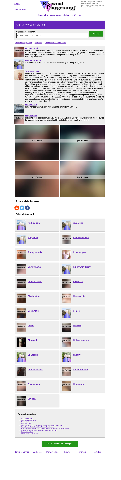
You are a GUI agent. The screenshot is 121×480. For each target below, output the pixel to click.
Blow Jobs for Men (27, 432)
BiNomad (32, 340)
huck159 (77, 325)
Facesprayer (34, 384)
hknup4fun (78, 384)
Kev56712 (78, 281)
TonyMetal (33, 237)
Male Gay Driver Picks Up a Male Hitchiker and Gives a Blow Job (41, 425)
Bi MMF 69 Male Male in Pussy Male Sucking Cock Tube (39, 430)
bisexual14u (79, 296)
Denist (31, 325)
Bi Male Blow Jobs (27, 418)
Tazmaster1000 (32, 71)
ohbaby (77, 355)
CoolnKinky (33, 311)
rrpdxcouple (34, 223)
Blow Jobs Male (26, 422)
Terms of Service (22, 452)
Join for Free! (20, 10)
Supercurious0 (80, 369)
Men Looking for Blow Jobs (29, 433)
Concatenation (35, 281)
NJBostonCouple (33, 60)
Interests (82, 452)
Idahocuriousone (81, 340)
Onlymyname (31, 116)
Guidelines (37, 452)
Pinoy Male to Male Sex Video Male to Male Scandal (37, 427)
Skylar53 (32, 399)
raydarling (78, 223)
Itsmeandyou (79, 252)
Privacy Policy (52, 452)
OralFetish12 (31, 105)
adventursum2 (31, 48)
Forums (67, 452)
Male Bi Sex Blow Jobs (28, 420)
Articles (98, 452)
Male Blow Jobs (26, 423)
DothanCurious (35, 369)
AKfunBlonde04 (81, 237)
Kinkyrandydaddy (82, 267)
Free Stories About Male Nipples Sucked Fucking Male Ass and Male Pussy (45, 428)
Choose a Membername (26, 32)
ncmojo (77, 311)
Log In (17, 4)
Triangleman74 (35, 252)
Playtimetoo (34, 296)
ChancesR (33, 355)
